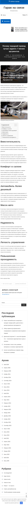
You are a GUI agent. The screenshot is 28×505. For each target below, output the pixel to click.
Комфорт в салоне (7, 129)
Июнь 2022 (6, 435)
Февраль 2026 (7, 371)
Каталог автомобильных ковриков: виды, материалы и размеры (14, 351)
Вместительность (6, 127)
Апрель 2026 (7, 368)
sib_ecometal (14, 73)
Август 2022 (7, 428)
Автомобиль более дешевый (9, 130)
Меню (3, 15)
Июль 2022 (6, 432)
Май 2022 (6, 438)
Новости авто (7, 479)
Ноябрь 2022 (7, 419)
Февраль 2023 (7, 409)
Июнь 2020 (6, 454)
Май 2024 (6, 393)
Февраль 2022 (7, 448)
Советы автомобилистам (9, 70)
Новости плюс (7, 482)
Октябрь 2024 (7, 377)
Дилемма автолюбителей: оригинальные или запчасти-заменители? (21, 283)
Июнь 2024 (7, 390)
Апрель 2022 (7, 441)
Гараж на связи (14, 8)
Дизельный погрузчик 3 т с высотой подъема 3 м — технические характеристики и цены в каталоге (15, 339)
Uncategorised (8, 473)
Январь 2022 (7, 451)
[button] (15, 125)
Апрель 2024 (7, 396)
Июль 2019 (6, 461)
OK (21, 503)
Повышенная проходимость (9, 137)
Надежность (5, 134)
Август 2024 (7, 384)
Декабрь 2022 (7, 416)
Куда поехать (7, 476)
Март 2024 (6, 400)
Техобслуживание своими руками (12, 492)
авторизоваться (5, 294)
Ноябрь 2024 (7, 374)
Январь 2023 (7, 412)
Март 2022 (6, 445)
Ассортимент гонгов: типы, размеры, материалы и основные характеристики (13, 346)
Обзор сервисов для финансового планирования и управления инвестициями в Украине (15, 331)
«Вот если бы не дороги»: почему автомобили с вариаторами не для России (8, 283)
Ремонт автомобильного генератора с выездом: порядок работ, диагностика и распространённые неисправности (13, 323)
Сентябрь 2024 (8, 380)
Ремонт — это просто (9, 485)
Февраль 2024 (7, 403)
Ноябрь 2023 (7, 406)
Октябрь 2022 (7, 422)
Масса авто (5, 132)
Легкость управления (7, 135)
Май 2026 (6, 364)
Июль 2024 (7, 387)
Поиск (25, 15)
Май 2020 (6, 457)
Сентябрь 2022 (7, 425)
